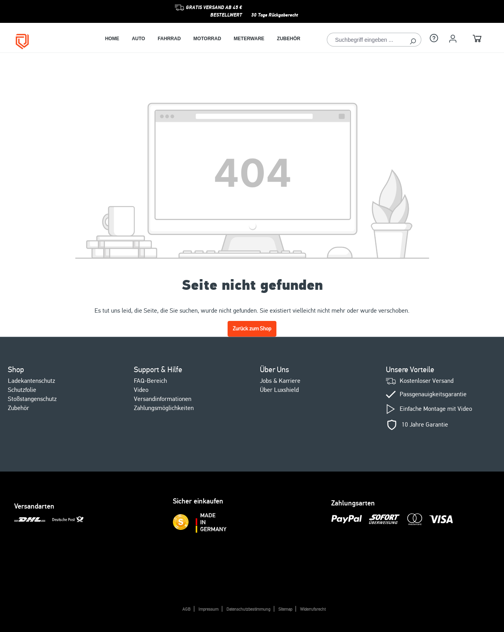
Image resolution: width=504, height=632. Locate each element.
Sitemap (285, 609)
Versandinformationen (162, 399)
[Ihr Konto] (452, 39)
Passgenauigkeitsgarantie (433, 394)
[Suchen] (412, 40)
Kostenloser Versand (427, 381)
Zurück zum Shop (252, 328)
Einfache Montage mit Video (436, 409)
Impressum (208, 609)
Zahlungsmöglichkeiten (164, 408)
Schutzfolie (22, 390)
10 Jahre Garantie (425, 425)
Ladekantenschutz (31, 381)
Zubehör (18, 408)
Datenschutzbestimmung (248, 609)
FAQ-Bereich (150, 381)
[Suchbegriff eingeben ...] (366, 40)
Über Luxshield (279, 390)
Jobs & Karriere (280, 381)
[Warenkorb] (477, 39)
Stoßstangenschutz (32, 399)
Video (141, 390)
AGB (186, 609)
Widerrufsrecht (313, 609)
